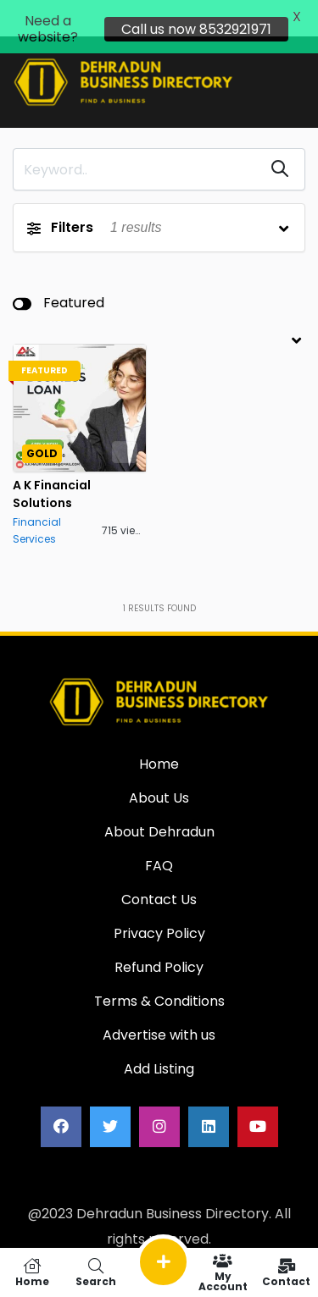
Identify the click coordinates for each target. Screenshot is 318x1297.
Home (32, 1272)
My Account (222, 1272)
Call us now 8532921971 (196, 29)
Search (95, 1272)
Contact (286, 1272)
